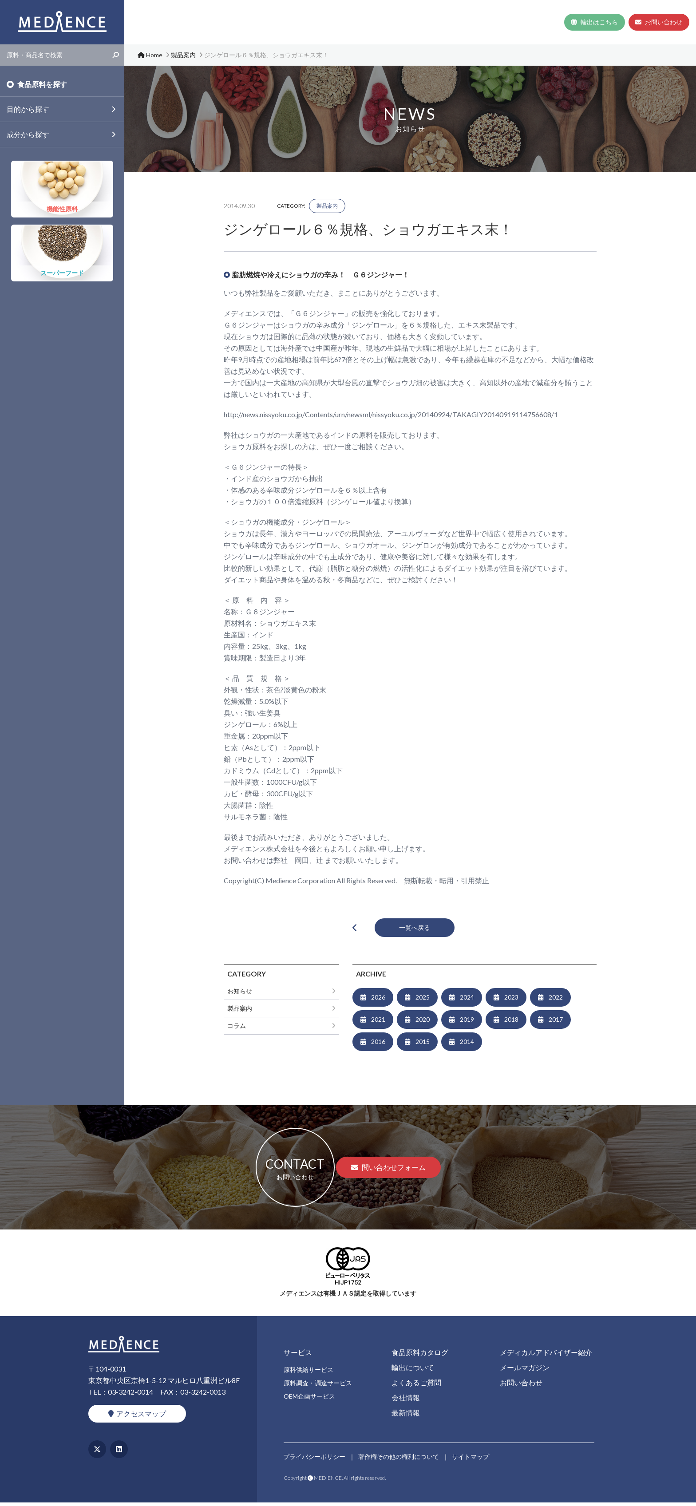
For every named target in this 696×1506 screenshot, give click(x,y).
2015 (422, 1045)
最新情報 (542, 22)
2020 (422, 1023)
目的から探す (28, 109)
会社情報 (502, 22)
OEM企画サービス (309, 1399)
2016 (378, 1045)
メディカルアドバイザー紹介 (546, 1356)
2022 (556, 1000)
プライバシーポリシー (315, 1458)
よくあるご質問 (459, 22)
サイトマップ (471, 1458)
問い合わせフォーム (388, 1170)
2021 (378, 1023)
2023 (511, 1000)
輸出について (413, 1371)
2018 (511, 1023)
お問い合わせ (658, 22)
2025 (422, 1000)
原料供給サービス (308, 1373)
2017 (556, 1023)
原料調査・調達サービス (318, 1386)
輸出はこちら (593, 22)
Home (320, 22)
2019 (467, 1023)
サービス (350, 22)
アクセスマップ (137, 1417)
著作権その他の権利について (399, 1458)
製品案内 (327, 205)
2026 (378, 1000)
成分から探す (28, 134)
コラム (236, 1029)
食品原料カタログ (403, 22)
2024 (467, 1000)
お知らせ (239, 994)
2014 (467, 1045)
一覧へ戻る (416, 929)
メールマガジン (525, 1371)
